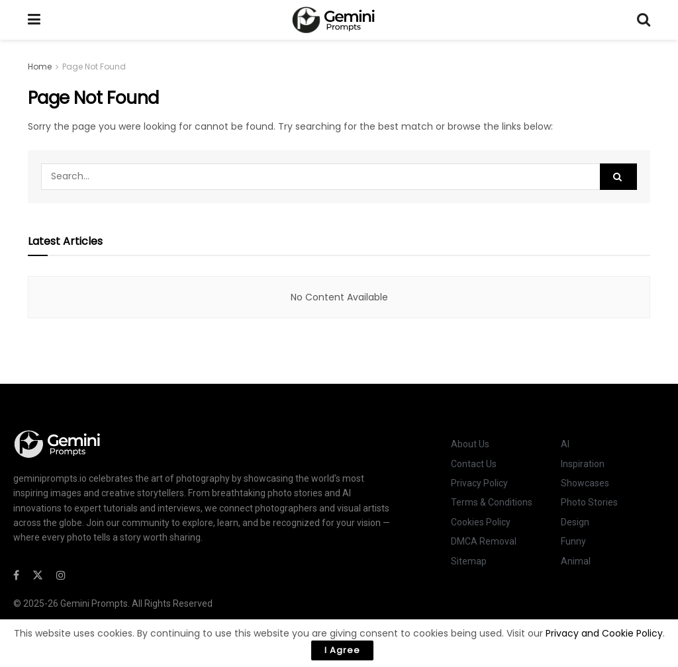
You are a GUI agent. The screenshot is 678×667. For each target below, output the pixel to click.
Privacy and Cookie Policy (604, 633)
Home (40, 66)
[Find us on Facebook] (16, 575)
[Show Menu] (34, 20)
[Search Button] (643, 20)
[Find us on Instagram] (61, 575)
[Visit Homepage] (339, 20)
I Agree (342, 650)
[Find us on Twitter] (37, 575)
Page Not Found (94, 66)
